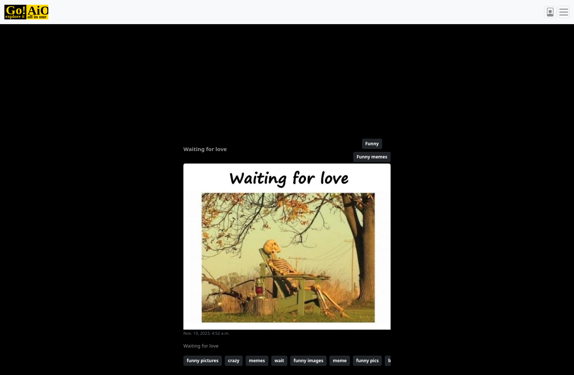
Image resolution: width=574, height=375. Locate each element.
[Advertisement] (269, 78)
